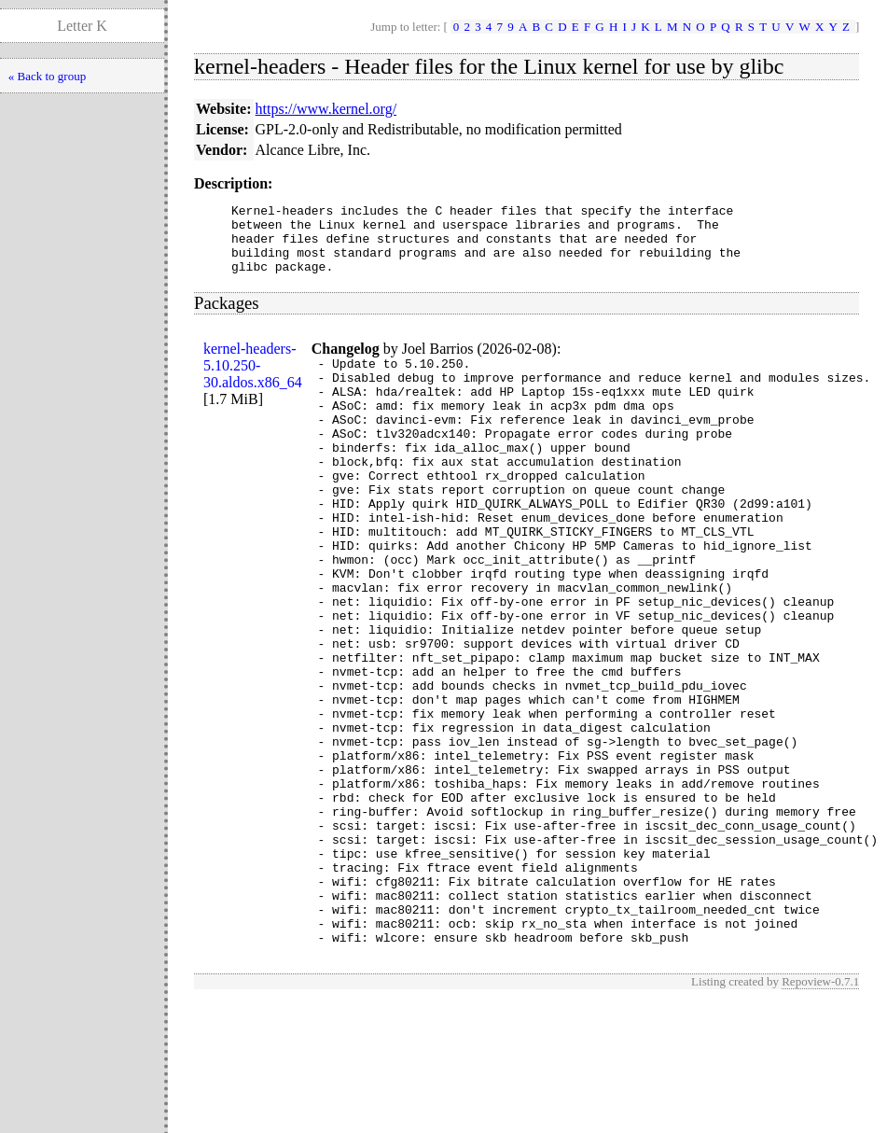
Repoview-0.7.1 (820, 1113)
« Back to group (47, 76)
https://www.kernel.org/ (326, 109)
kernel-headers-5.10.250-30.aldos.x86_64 (252, 379)
